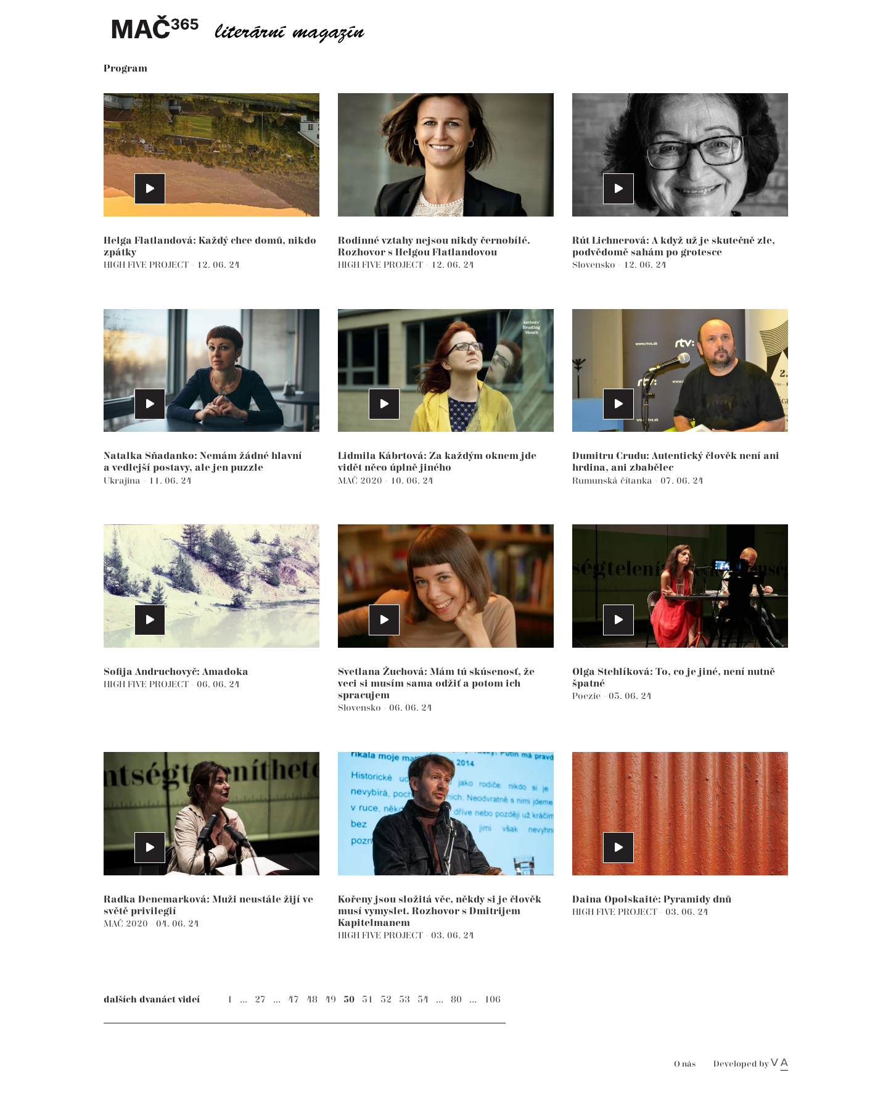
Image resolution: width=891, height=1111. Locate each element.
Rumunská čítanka (613, 480)
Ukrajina (123, 480)
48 (312, 999)
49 (330, 999)
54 (423, 999)
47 (293, 999)
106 (492, 999)
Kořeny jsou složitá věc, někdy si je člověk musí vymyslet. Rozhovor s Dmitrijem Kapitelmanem (439, 911)
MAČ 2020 (361, 480)
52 (386, 999)
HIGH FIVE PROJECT (147, 265)
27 (260, 999)
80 (456, 999)
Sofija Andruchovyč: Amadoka (176, 672)
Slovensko (595, 265)
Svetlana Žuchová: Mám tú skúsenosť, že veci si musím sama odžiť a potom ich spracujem (436, 684)
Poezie (587, 696)
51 (367, 999)
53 (404, 999)
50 (349, 999)
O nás (685, 1064)
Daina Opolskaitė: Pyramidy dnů (651, 899)
